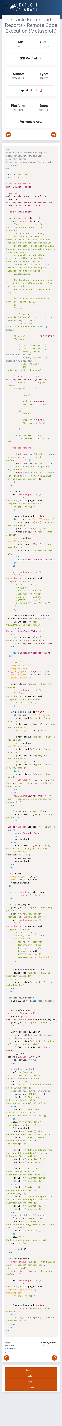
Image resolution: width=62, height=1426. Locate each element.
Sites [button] (30, 1382)
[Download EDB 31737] (32, 90)
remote (44, 78)
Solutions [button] (30, 1388)
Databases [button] (30, 1370)
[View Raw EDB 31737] (41, 90)
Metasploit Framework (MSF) (10, 1348)
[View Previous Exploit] (8, 134)
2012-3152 (44, 47)
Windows (18, 110)
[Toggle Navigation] (7, 7)
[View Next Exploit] (53, 134)
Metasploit (18, 78)
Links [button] (30, 1376)
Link (42, 1345)
